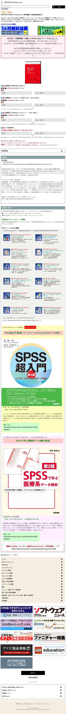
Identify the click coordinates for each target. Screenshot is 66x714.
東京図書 (25, 407)
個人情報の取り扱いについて (29, 703)
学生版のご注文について (9, 690)
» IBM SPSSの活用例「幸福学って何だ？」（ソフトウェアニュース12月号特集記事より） (28, 211)
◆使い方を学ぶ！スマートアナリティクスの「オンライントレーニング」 (23, 215)
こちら (47, 145)
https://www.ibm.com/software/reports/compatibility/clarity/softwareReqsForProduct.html (27, 164)
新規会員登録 (33, 677)
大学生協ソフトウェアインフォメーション (12, 2)
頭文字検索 (5, 9)
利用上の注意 (39, 703)
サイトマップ (47, 703)
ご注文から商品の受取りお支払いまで (13, 687)
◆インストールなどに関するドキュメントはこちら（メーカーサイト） (22, 213)
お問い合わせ (6, 696)
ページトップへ (33, 682)
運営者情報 (18, 703)
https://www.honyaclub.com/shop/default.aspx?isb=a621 (34, 549)
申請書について (6, 693)
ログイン (63, 2)
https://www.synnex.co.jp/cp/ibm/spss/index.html (19, 199)
